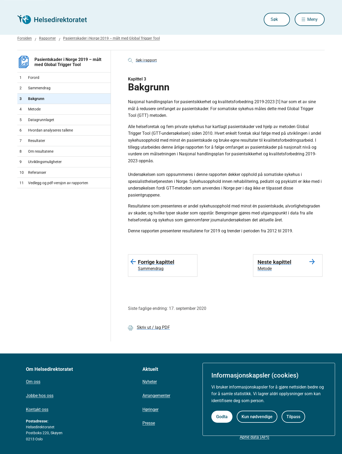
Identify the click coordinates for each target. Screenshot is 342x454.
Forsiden (24, 38)
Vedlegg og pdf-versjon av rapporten (54, 183)
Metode (30, 109)
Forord (29, 77)
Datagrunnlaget (37, 120)
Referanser (33, 172)
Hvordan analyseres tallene (46, 130)
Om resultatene (36, 151)
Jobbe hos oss (39, 395)
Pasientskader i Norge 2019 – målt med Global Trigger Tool (111, 38)
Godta (222, 416)
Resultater (32, 141)
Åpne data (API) (254, 437)
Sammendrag (35, 88)
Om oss (33, 381)
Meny (312, 19)
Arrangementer (156, 395)
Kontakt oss (37, 409)
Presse (148, 423)
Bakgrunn (32, 99)
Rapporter (47, 38)
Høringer (150, 409)
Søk (273, 19)
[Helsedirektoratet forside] (55, 19)
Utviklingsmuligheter (41, 162)
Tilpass (293, 416)
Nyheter (149, 381)
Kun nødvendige (257, 416)
